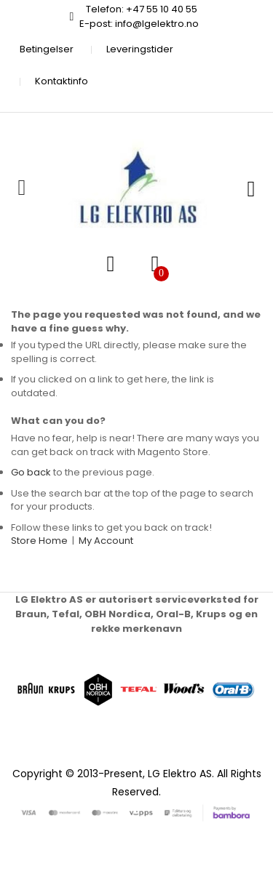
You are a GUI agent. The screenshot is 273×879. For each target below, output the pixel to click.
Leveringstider (139, 49)
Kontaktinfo (61, 81)
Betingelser (47, 49)
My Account (106, 540)
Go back (31, 472)
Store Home (39, 540)
